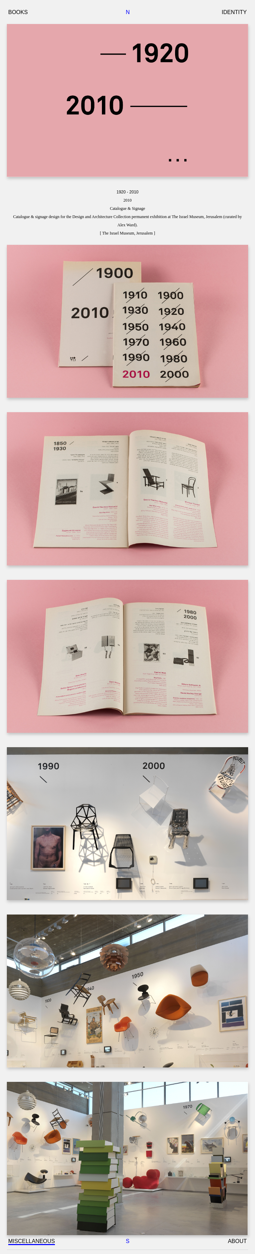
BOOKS (18, 12)
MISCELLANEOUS (31, 1241)
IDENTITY (234, 12)
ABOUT (237, 1241)
